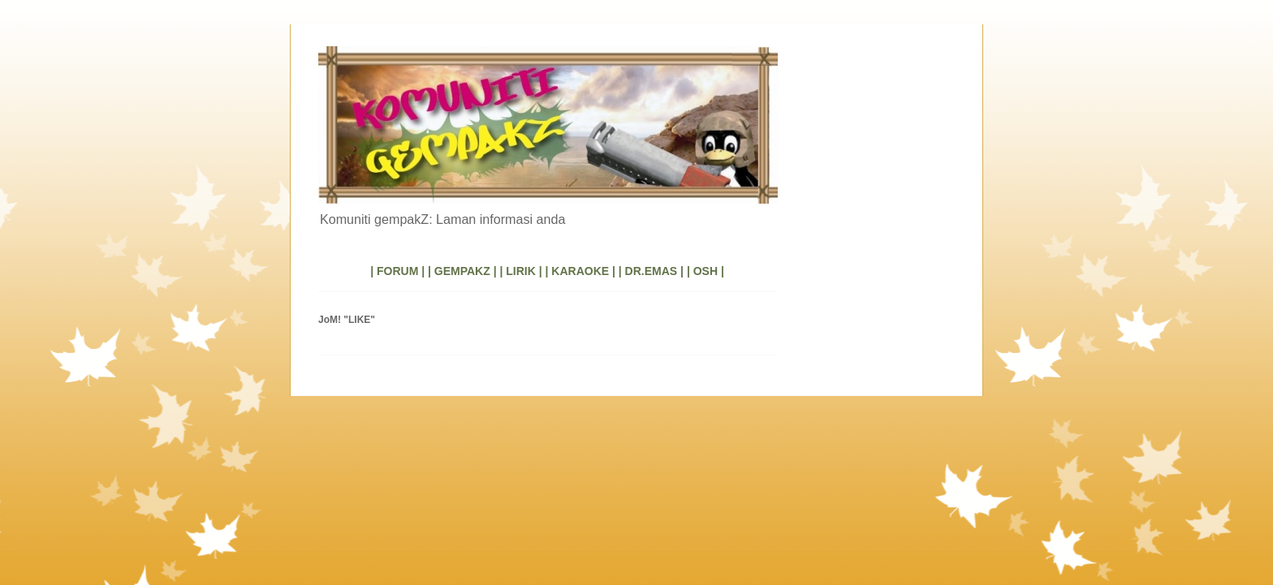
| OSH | (705, 271)
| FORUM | (397, 271)
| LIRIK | (520, 271)
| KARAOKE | (580, 271)
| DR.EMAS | (651, 271)
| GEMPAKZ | (462, 271)
